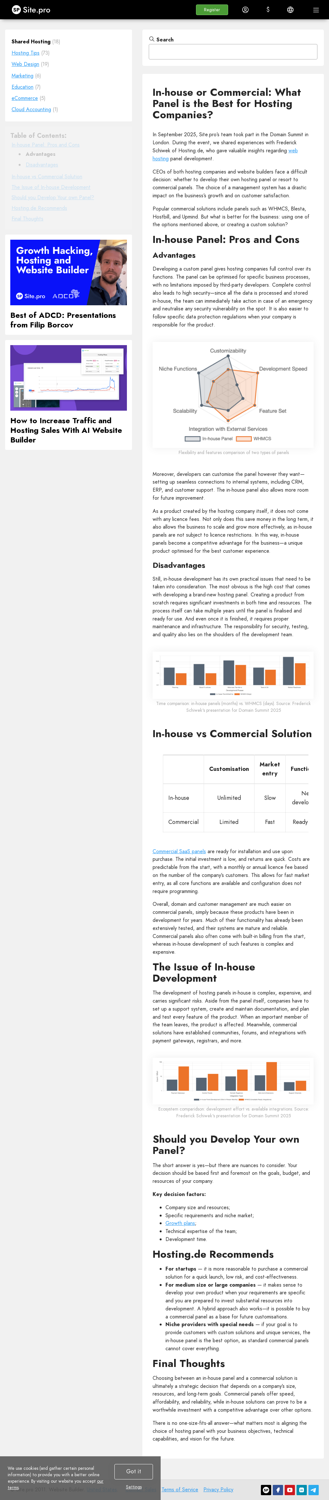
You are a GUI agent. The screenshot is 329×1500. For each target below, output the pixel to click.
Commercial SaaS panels (179, 851)
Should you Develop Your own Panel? (53, 197)
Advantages (41, 154)
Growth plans (180, 1223)
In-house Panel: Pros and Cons (46, 144)
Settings (134, 1487)
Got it (133, 1471)
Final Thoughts (27, 218)
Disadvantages (42, 164)
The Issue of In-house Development (51, 187)
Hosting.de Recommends (39, 208)
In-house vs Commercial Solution (47, 176)
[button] (212, 9)
